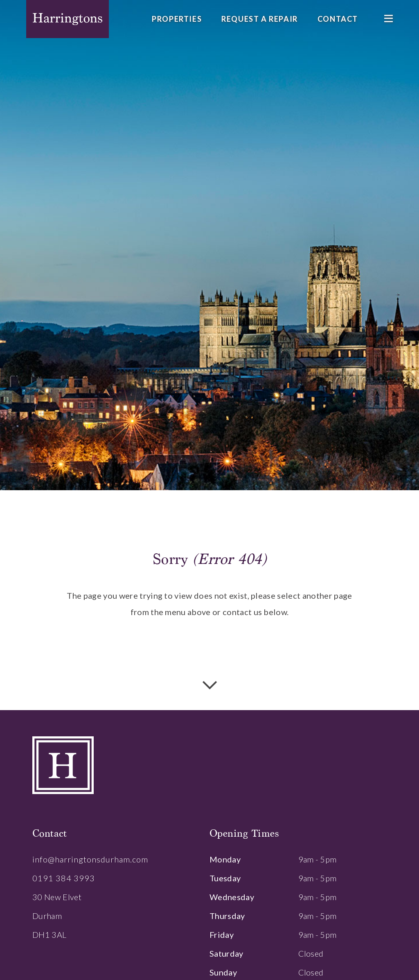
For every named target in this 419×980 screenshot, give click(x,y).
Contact (338, 18)
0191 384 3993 (63, 878)
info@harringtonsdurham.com (90, 859)
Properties (177, 18)
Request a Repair (259, 18)
